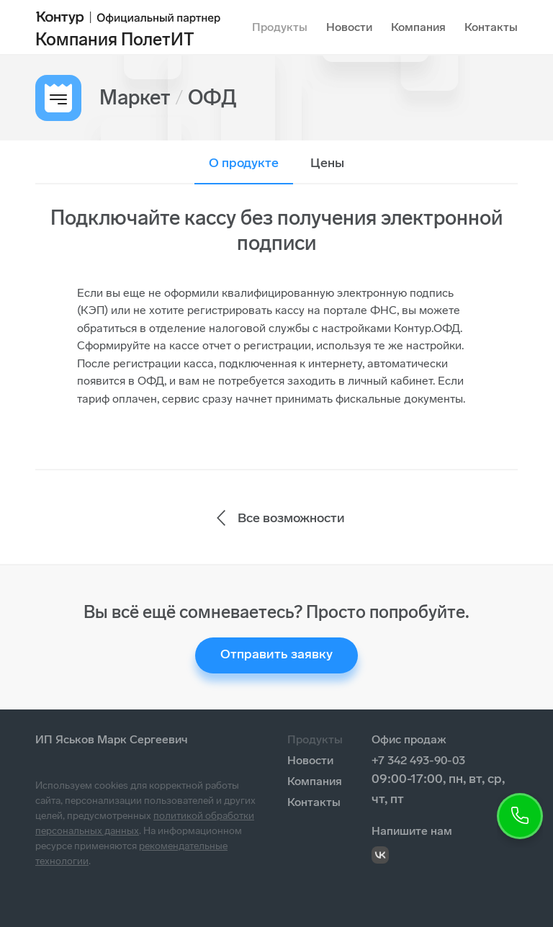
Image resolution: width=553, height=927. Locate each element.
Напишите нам (412, 831)
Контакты (491, 27)
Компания (418, 27)
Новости (349, 27)
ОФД (212, 97)
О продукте (244, 163)
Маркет (135, 97)
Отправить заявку (276, 654)
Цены (327, 163)
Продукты (279, 27)
